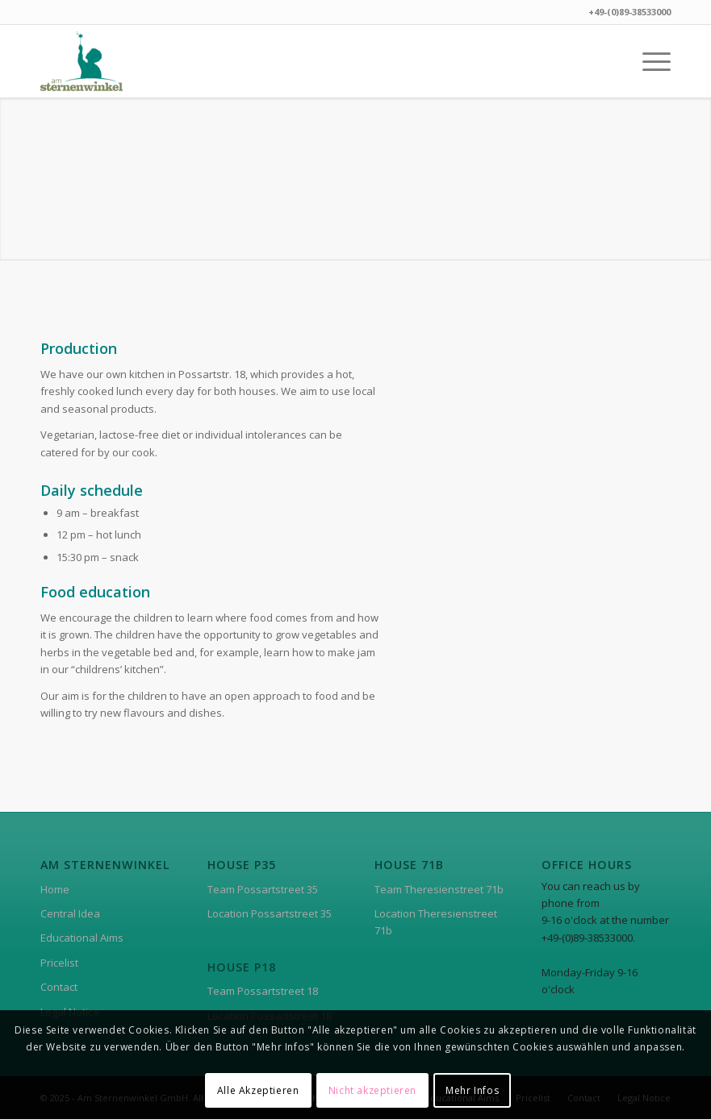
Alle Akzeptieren (258, 1090)
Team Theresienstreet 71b (439, 889)
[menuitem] (648, 61)
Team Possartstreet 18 (262, 991)
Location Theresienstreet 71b (435, 922)
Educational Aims (81, 937)
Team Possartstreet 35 (262, 889)
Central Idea (70, 913)
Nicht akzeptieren (372, 1090)
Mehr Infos (472, 1090)
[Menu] (648, 61)
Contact (58, 987)
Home (54, 889)
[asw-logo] (81, 61)
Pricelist (59, 962)
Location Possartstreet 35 (269, 913)
